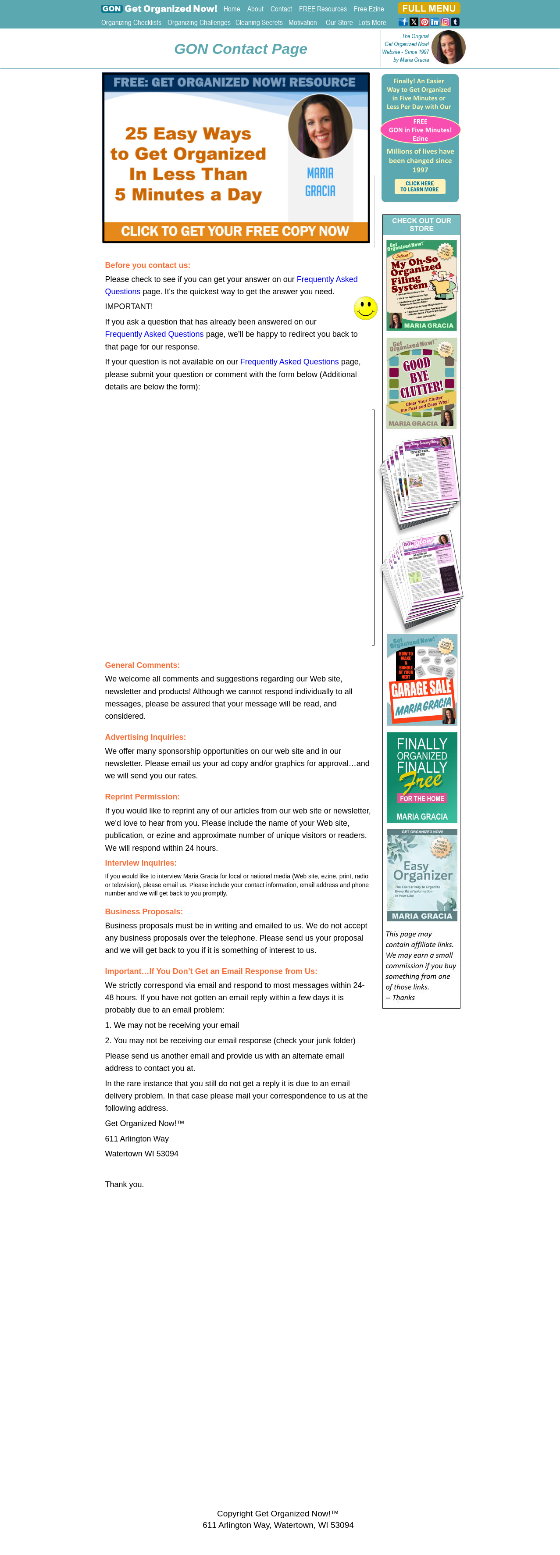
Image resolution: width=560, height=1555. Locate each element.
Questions (123, 291)
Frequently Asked (328, 279)
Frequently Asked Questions (154, 334)
